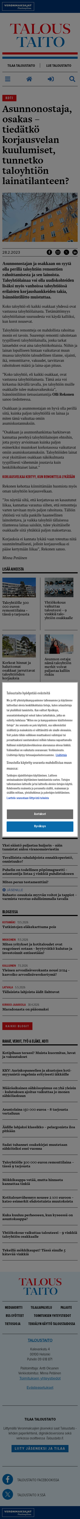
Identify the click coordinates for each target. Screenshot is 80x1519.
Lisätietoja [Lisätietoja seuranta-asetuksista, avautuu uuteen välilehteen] (61, 755)
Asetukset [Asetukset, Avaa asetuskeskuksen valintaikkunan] (40, 814)
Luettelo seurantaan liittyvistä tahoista (28, 798)
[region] (40, 759)
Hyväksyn (40, 826)
